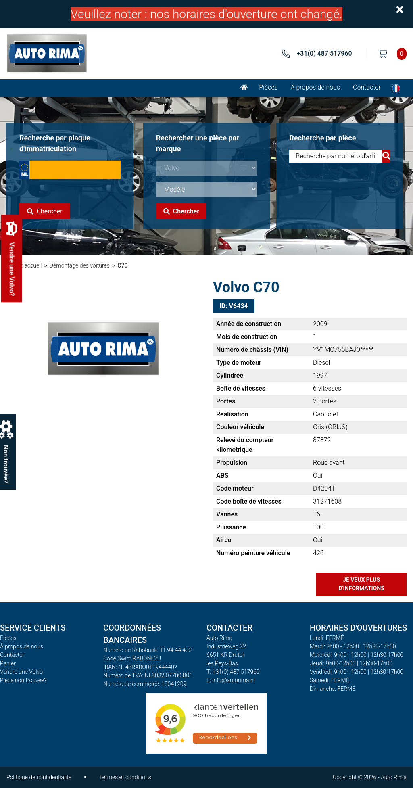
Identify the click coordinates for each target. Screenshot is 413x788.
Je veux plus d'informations (361, 584)
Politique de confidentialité (38, 777)
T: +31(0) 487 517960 (233, 672)
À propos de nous (315, 87)
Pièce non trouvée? (23, 680)
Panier (8, 663)
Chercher (45, 211)
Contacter (367, 87)
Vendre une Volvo (21, 672)
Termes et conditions (125, 777)
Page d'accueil (24, 265)
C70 (122, 265)
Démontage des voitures (80, 265)
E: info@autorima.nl (230, 680)
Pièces (268, 87)
